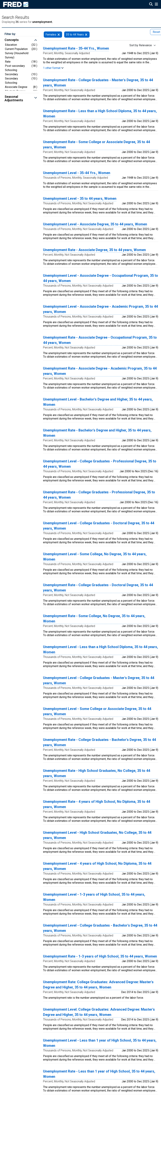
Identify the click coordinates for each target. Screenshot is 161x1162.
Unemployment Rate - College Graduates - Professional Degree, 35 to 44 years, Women (99, 495)
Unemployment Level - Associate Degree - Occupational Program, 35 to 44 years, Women (100, 278)
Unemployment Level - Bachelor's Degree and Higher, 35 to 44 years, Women (98, 402)
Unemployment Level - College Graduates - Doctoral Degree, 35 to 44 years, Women (98, 525)
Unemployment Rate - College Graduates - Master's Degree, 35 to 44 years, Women (98, 82)
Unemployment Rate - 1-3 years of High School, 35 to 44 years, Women (100, 956)
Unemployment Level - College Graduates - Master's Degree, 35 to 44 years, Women (98, 680)
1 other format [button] (53, 68)
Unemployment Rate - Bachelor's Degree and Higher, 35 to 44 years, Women (97, 433)
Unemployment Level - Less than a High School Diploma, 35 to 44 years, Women (100, 649)
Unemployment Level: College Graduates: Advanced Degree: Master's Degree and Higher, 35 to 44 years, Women (99, 1012)
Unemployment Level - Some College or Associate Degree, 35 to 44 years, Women (97, 711)
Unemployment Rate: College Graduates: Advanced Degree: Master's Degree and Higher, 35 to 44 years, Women (98, 984)
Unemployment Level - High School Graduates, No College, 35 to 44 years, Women (97, 835)
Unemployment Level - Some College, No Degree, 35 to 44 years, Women (95, 556)
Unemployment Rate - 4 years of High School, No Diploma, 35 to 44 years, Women (96, 804)
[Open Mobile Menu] (156, 4)
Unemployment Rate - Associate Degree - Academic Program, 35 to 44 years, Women (100, 371)
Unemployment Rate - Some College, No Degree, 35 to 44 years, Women (94, 618)
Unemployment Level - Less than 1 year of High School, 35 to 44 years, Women (99, 1043)
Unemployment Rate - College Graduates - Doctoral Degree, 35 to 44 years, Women (98, 587)
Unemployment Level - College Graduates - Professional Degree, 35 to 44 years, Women (99, 464)
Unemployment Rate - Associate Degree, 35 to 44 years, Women (94, 250)
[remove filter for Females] (58, 34)
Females (50, 34)
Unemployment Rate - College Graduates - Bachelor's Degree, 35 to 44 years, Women (99, 742)
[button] (22, 40)
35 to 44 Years (75, 34)
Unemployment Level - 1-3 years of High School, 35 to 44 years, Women (94, 897)
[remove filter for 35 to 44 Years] (86, 34)
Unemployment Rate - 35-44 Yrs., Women (76, 48)
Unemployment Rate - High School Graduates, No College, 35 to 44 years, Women (96, 773)
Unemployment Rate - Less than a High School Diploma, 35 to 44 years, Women (100, 113)
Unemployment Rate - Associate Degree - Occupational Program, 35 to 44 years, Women (100, 340)
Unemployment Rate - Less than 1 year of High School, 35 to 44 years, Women (99, 1074)
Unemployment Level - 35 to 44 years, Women (79, 198)
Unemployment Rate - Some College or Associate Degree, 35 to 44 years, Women (96, 144)
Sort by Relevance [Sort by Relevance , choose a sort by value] (140, 45)
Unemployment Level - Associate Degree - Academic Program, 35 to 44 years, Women (100, 309)
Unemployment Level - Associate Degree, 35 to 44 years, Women (95, 224)
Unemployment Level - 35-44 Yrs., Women (76, 173)
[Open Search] (150, 4)
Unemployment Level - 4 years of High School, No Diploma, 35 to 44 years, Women (97, 866)
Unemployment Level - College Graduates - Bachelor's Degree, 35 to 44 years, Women (100, 928)
